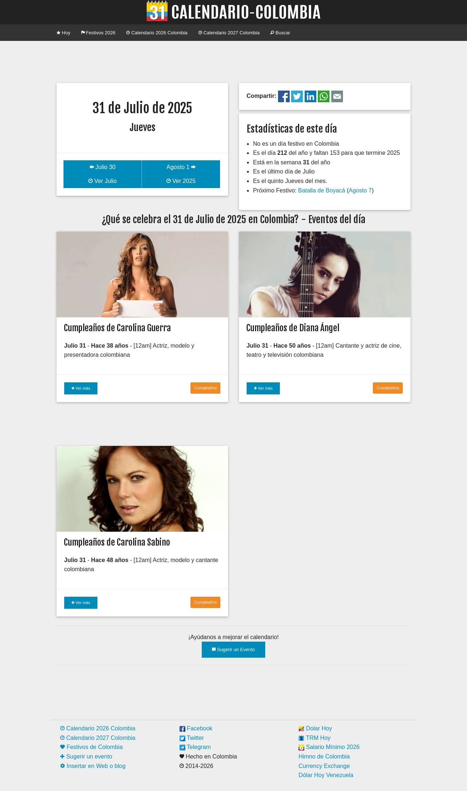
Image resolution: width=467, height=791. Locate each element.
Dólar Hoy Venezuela (325, 775)
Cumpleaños (205, 388)
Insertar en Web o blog (93, 766)
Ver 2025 (181, 181)
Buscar (280, 32)
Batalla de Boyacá (321, 190)
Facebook (196, 728)
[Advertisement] (233, 61)
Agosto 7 (360, 190)
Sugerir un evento (86, 756)
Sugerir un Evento (233, 649)
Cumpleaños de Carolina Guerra (117, 327)
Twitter (192, 738)
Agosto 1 (181, 167)
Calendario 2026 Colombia (157, 32)
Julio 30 (102, 167)
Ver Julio (102, 181)
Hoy (63, 32)
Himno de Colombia (324, 756)
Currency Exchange (324, 766)
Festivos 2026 (98, 32)
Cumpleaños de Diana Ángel (292, 327)
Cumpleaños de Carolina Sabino (117, 542)
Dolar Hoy (315, 728)
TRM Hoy (314, 738)
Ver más (81, 388)
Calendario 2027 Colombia (229, 32)
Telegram (195, 747)
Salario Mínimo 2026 (328, 747)
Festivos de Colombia (91, 747)
